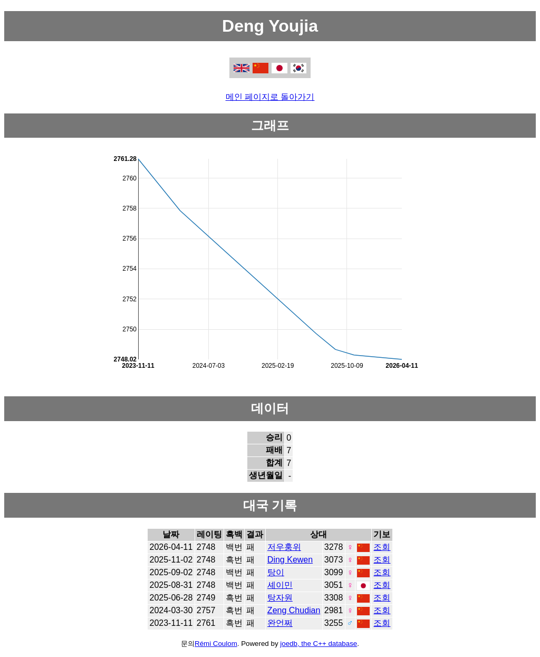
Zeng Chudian (294, 610)
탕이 (275, 572)
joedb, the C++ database (318, 644)
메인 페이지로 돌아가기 (270, 96)
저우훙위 (284, 546)
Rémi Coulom (216, 644)
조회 (381, 546)
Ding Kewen (290, 559)
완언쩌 (280, 622)
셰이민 (280, 584)
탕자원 (280, 597)
